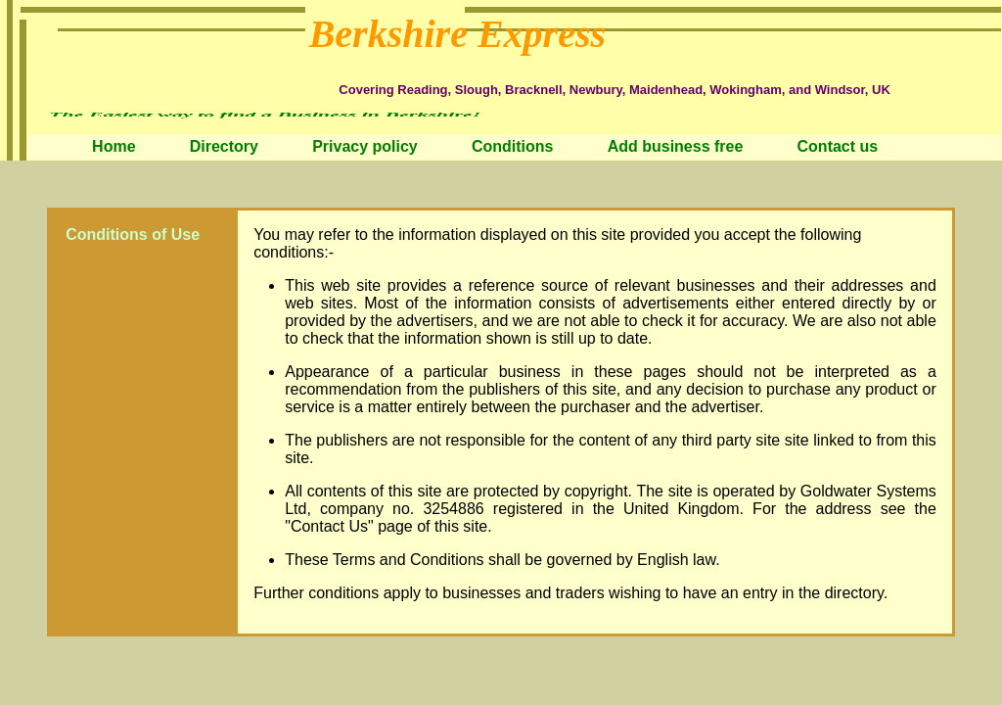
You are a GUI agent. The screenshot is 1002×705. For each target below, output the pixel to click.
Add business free (676, 146)
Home (113, 146)
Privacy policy (365, 146)
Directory (224, 146)
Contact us (838, 146)
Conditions (513, 146)
